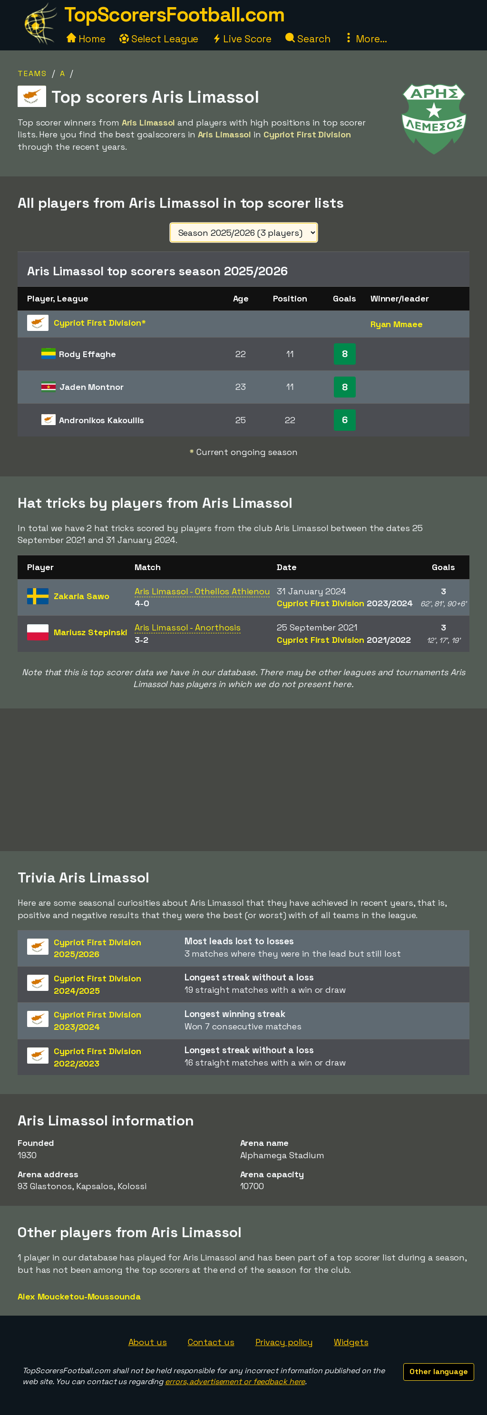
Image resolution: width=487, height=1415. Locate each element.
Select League (159, 38)
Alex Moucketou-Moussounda (79, 1296)
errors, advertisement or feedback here (235, 1381)
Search (307, 38)
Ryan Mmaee (396, 324)
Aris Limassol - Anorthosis (188, 627)
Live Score (242, 38)
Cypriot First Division (345, 603)
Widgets (351, 1342)
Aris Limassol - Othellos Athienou (202, 591)
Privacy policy (284, 1342)
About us (147, 1342)
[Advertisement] (243, 779)
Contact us (211, 1342)
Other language (438, 1371)
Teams (32, 73)
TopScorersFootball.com (174, 14)
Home (86, 38)
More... (365, 38)
